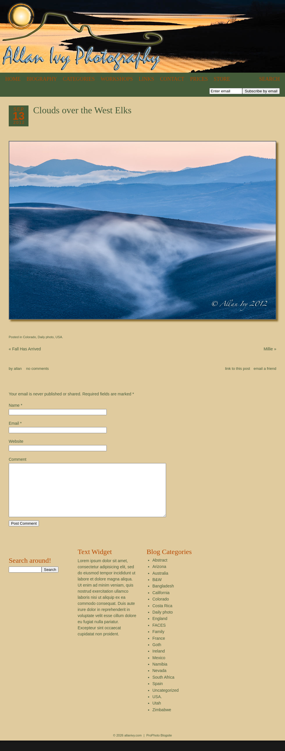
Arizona (159, 577)
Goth (156, 655)
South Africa (163, 687)
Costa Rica (162, 616)
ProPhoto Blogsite (159, 746)
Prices (199, 79)
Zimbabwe (161, 720)
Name (14, 405)
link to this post (237, 368)
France (158, 648)
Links (146, 79)
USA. (59, 337)
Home (13, 79)
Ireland (158, 661)
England (159, 629)
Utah (156, 713)
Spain (157, 694)
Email (14, 423)
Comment (17, 459)
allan (18, 368)
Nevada (159, 681)
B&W (157, 590)
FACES (159, 635)
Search (269, 79)
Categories (79, 79)
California (161, 603)
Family (158, 642)
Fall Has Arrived (25, 349)
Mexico (158, 668)
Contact (172, 79)
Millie (269, 349)
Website (16, 441)
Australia (160, 583)
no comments (37, 368)
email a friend (265, 368)
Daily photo (46, 337)
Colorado (29, 337)
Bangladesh (163, 596)
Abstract (159, 570)
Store (222, 79)
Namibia (159, 674)
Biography (41, 79)
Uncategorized (165, 700)
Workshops (117, 79)
